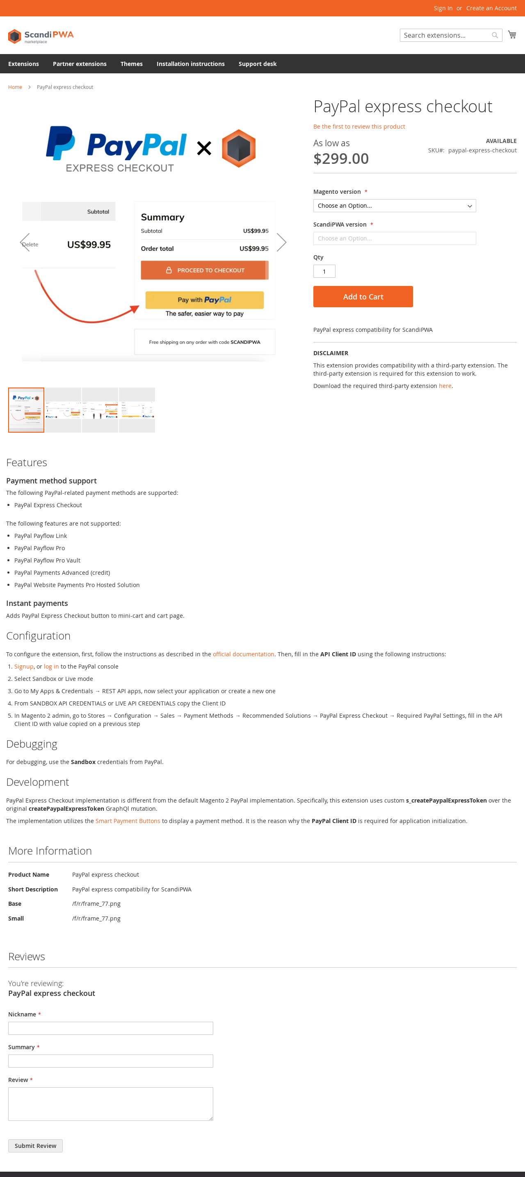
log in (51, 666)
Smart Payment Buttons (128, 821)
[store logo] (41, 34)
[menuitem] (23, 63)
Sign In (443, 8)
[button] (24, 242)
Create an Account (491, 8)
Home (15, 87)
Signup (24, 666)
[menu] (262, 63)
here (445, 386)
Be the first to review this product (359, 126)
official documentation (243, 654)
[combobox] (451, 35)
